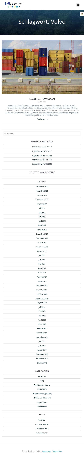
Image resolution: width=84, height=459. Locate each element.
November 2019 (42, 337)
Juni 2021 (42, 260)
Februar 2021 (42, 277)
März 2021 (42, 273)
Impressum (46, 451)
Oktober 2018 (42, 363)
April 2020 (42, 320)
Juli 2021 (42, 255)
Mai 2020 (42, 316)
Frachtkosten (42, 389)
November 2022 (42, 191)
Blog (42, 381)
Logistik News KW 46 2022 (42, 155)
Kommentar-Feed (42, 428)
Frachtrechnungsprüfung (42, 393)
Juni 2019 (42, 346)
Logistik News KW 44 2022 (42, 160)
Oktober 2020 (42, 294)
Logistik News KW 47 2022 (42, 151)
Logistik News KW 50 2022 (42, 147)
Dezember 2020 (42, 285)
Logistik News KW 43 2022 (42, 164)
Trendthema (42, 406)
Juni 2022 (42, 212)
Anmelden (42, 420)
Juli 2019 (42, 341)
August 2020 (42, 303)
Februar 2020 (42, 328)
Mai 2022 (42, 217)
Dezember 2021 (42, 234)
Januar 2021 (42, 281)
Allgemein (42, 376)
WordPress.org (42, 433)
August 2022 (42, 204)
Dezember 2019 (42, 333)
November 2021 (42, 238)
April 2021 (42, 268)
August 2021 (42, 251)
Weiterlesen (42, 119)
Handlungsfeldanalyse (42, 398)
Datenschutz (57, 451)
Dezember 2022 (42, 187)
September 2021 (42, 247)
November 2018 (42, 359)
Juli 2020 (42, 307)
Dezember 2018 (42, 354)
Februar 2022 (42, 230)
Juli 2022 (42, 208)
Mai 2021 (42, 264)
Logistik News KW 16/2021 (42, 99)
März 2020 (42, 324)
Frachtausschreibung (42, 385)
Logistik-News (42, 402)
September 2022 (42, 199)
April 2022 (42, 221)
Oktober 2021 (42, 242)
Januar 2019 (42, 350)
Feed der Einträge (42, 424)
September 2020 (42, 298)
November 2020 (42, 290)
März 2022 (42, 225)
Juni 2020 (42, 311)
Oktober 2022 (42, 195)
